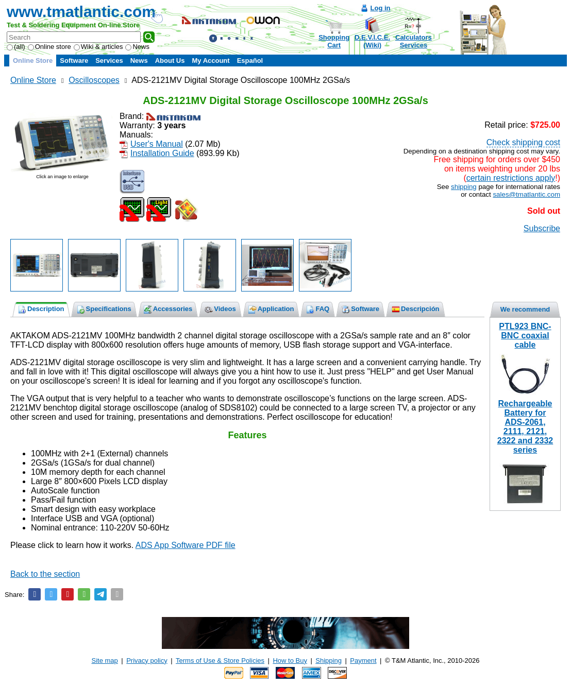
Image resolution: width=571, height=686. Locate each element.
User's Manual (156, 144)
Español (250, 60)
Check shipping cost (523, 142)
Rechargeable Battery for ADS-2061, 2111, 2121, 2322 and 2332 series (525, 426)
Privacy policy (146, 660)
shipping (464, 187)
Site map (105, 660)
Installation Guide (162, 153)
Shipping (328, 660)
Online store (49, 46)
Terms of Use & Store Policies (220, 660)
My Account (210, 60)
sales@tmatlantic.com (526, 194)
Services (109, 60)
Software (74, 60)
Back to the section (45, 574)
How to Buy (290, 660)
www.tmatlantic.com (81, 11)
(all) (16, 46)
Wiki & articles (98, 46)
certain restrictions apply (511, 178)
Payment (363, 660)
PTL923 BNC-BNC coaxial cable (525, 335)
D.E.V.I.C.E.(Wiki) (372, 41)
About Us (170, 60)
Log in (381, 8)
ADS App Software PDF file (186, 545)
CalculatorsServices (413, 41)
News (137, 46)
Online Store (33, 60)
